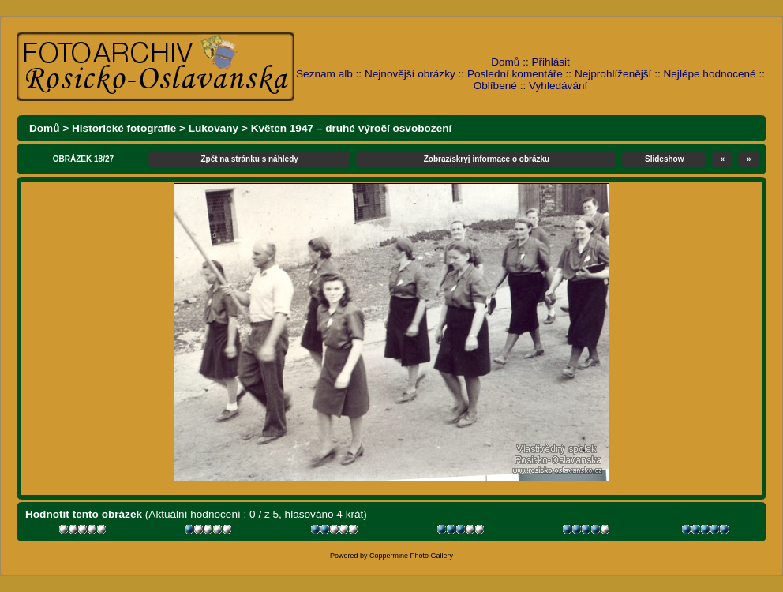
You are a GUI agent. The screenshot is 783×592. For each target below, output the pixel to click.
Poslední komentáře (515, 74)
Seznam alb (324, 74)
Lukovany (213, 128)
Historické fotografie (124, 128)
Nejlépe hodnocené (709, 74)
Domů (505, 62)
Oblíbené (495, 86)
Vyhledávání (558, 86)
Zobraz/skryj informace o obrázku (487, 159)
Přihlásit (551, 62)
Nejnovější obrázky (410, 74)
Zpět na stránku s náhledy (249, 159)
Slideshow (664, 159)
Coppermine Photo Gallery (411, 556)
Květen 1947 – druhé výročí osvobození (351, 128)
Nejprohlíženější (613, 74)
